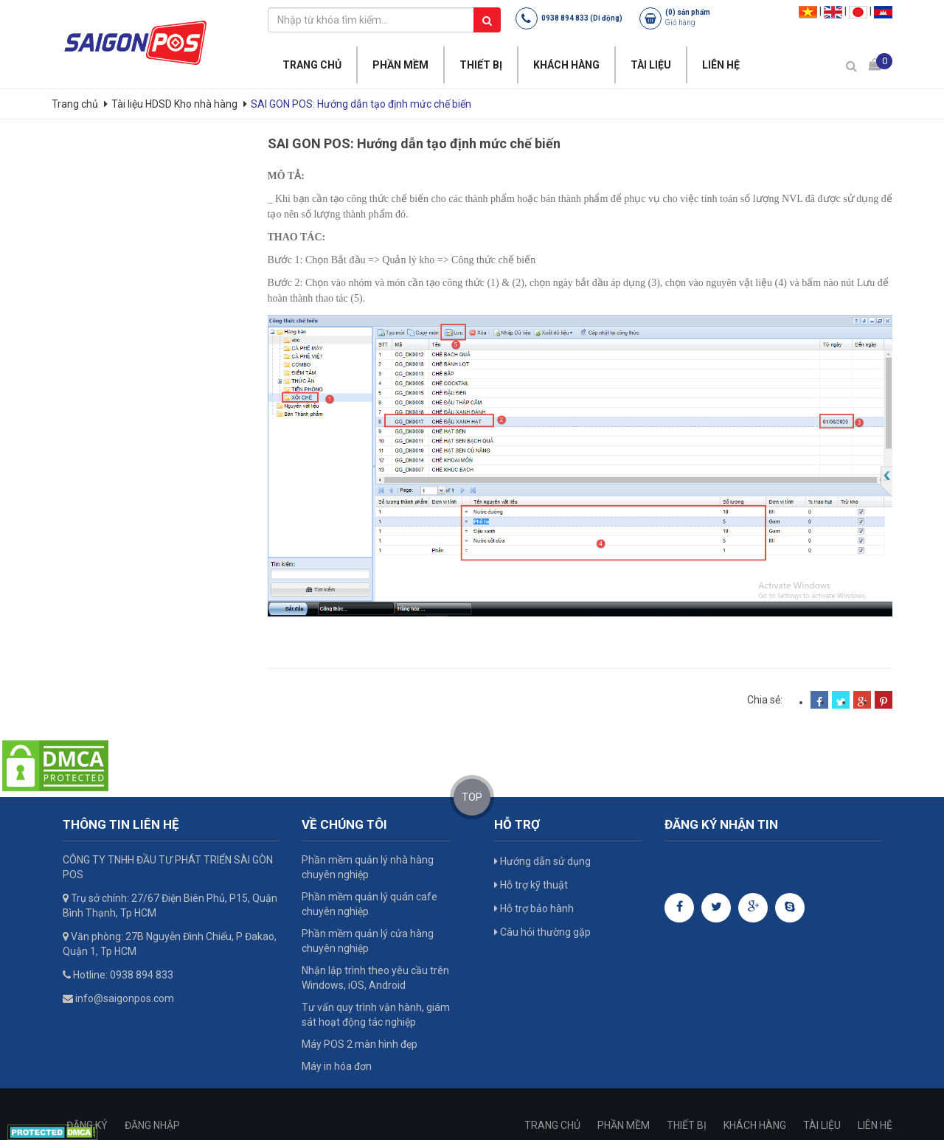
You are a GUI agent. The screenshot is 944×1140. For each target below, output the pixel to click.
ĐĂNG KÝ (87, 1125)
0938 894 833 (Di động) (581, 18)
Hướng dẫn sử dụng (542, 861)
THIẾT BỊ (480, 65)
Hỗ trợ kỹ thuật (531, 885)
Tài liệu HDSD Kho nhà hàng (174, 104)
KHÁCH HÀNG (566, 65)
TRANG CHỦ (311, 65)
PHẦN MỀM (400, 65)
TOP (472, 797)
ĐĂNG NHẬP (152, 1125)
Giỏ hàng (680, 22)
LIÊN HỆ (721, 65)
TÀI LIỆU (651, 65)
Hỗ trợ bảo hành (534, 908)
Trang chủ (76, 104)
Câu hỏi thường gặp (542, 932)
